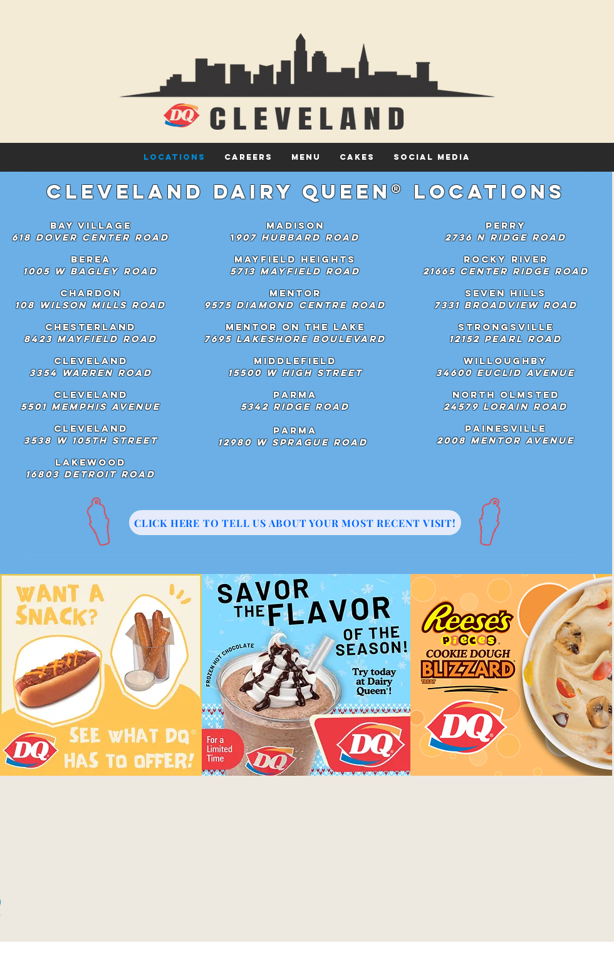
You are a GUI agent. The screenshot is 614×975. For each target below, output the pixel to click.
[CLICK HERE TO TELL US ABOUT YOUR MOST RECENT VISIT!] (295, 522)
